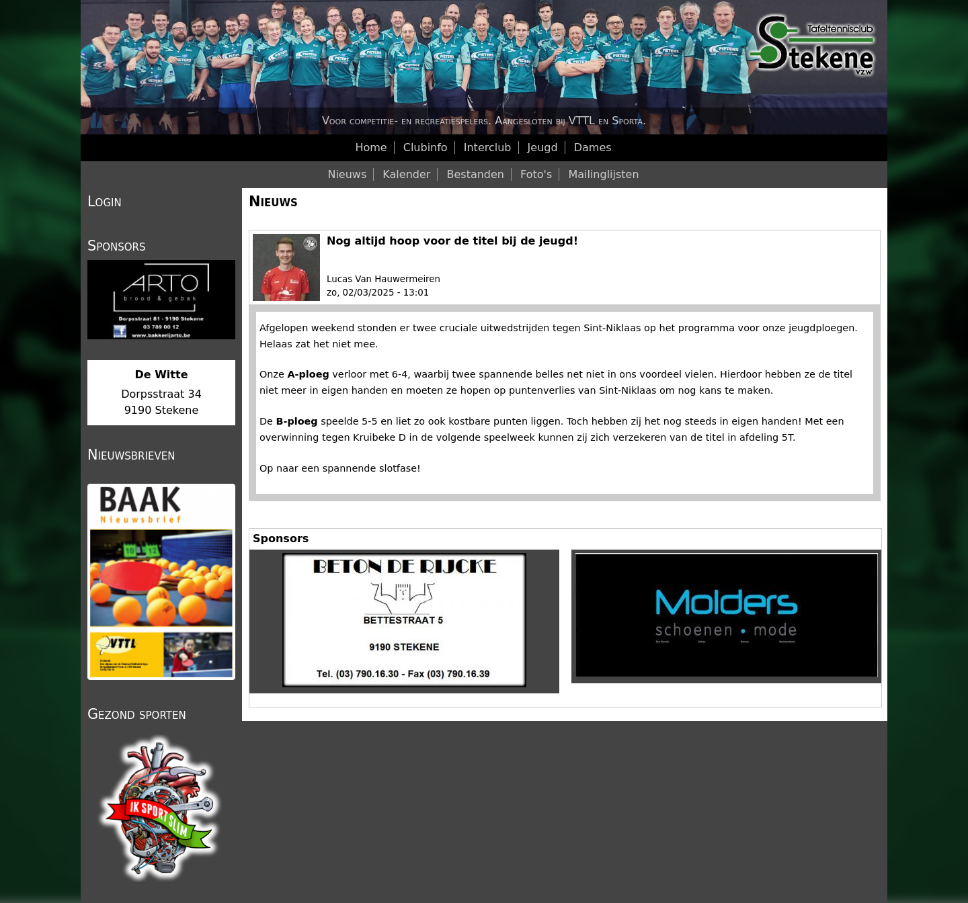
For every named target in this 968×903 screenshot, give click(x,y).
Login (104, 202)
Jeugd (543, 147)
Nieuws (273, 202)
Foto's (536, 174)
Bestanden (475, 174)
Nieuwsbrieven (131, 455)
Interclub (488, 147)
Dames (593, 147)
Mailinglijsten (603, 174)
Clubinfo (425, 147)
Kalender (406, 174)
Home (371, 147)
